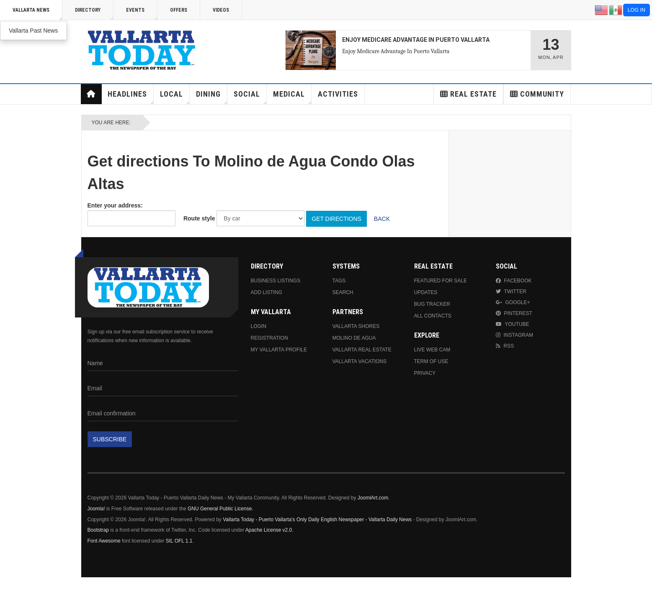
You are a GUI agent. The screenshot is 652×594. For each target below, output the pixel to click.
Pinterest (514, 313)
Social (250, 97)
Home (91, 94)
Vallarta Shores (356, 326)
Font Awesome (104, 541)
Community (537, 94)
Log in (636, 10)
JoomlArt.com (373, 498)
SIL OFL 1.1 (179, 541)
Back (382, 218)
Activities (338, 94)
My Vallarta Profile (279, 350)
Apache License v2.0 (268, 530)
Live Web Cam (432, 350)
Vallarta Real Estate (362, 350)
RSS (505, 346)
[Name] (163, 363)
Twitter (511, 291)
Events (141, 13)
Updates (426, 292)
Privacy (425, 373)
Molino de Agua (354, 338)
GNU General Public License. (220, 509)
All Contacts (432, 316)
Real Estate (468, 94)
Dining (211, 97)
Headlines (131, 97)
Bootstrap (98, 530)
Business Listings (276, 281)
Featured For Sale (440, 281)
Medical (292, 97)
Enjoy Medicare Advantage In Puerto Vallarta (395, 51)
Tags (339, 281)
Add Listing (266, 292)
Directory (94, 13)
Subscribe (110, 439)
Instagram (514, 335)
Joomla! (96, 509)
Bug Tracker (432, 304)
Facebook (514, 281)
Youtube (512, 324)
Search (342, 292)
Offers (178, 10)
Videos (221, 10)
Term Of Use (431, 361)
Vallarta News (37, 13)
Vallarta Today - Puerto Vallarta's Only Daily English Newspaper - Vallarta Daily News (317, 519)
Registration (269, 338)
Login (258, 326)
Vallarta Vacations (359, 361)
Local (175, 97)
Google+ (513, 302)
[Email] (163, 388)
